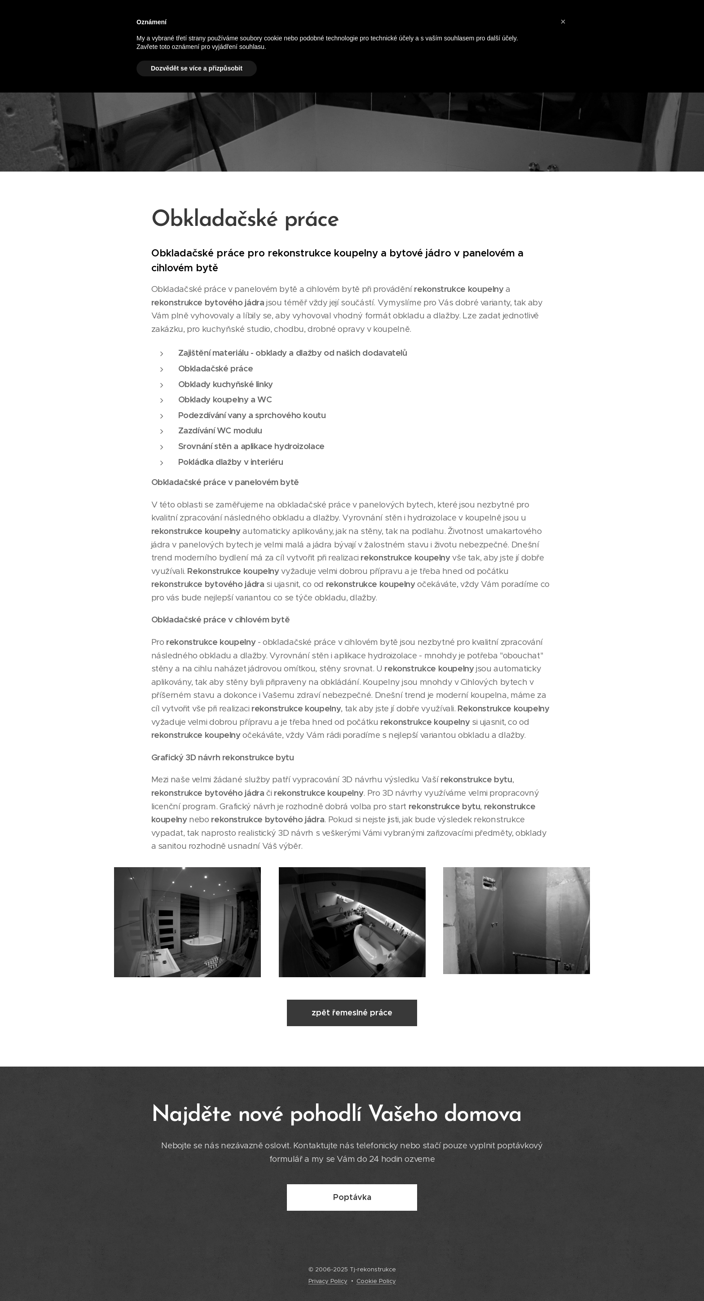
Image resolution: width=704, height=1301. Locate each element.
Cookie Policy (376, 1281)
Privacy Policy (328, 1281)
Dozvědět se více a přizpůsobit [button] (196, 68)
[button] (563, 21)
